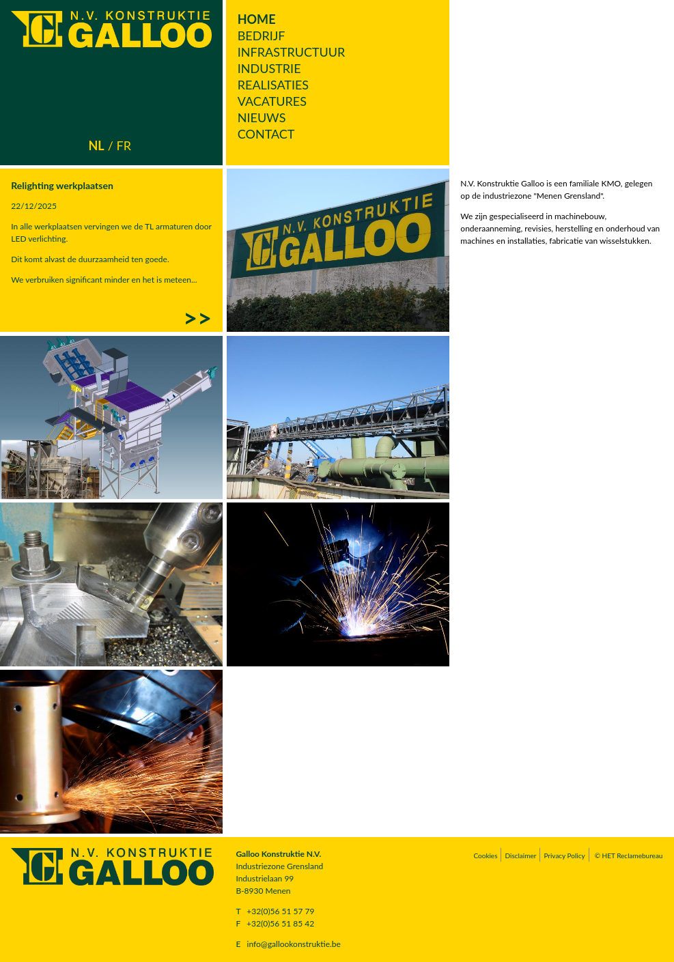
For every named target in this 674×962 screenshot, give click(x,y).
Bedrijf (261, 35)
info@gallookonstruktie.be (294, 944)
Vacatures (272, 101)
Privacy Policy (564, 855)
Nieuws (262, 117)
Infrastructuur (292, 51)
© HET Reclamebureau (629, 855)
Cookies (485, 855)
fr (123, 145)
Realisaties (273, 84)
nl (96, 145)
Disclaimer (520, 855)
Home (257, 19)
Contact (266, 133)
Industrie (269, 68)
